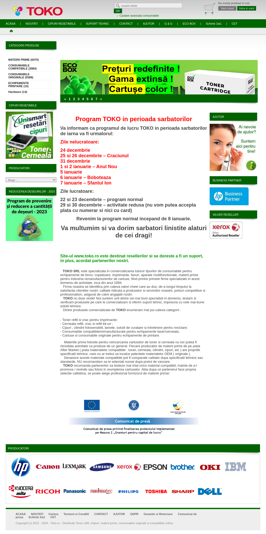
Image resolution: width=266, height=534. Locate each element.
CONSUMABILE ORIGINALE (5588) (20, 76)
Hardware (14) (17, 91)
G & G (168, 23)
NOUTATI (31, 23)
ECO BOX (189, 23)
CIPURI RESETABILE (62, 23)
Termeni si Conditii (76, 514)
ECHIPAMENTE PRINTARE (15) (18, 84)
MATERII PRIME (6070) (23, 59)
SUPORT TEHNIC (97, 23)
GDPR (134, 514)
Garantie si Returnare (158, 514)
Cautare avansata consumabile (139, 15)
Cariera (53, 514)
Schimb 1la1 (214, 23)
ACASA (10, 23)
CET (234, 23)
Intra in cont (246, 8)
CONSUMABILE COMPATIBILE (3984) (22, 67)
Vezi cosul (227, 8)
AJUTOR (148, 23)
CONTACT (126, 23)
